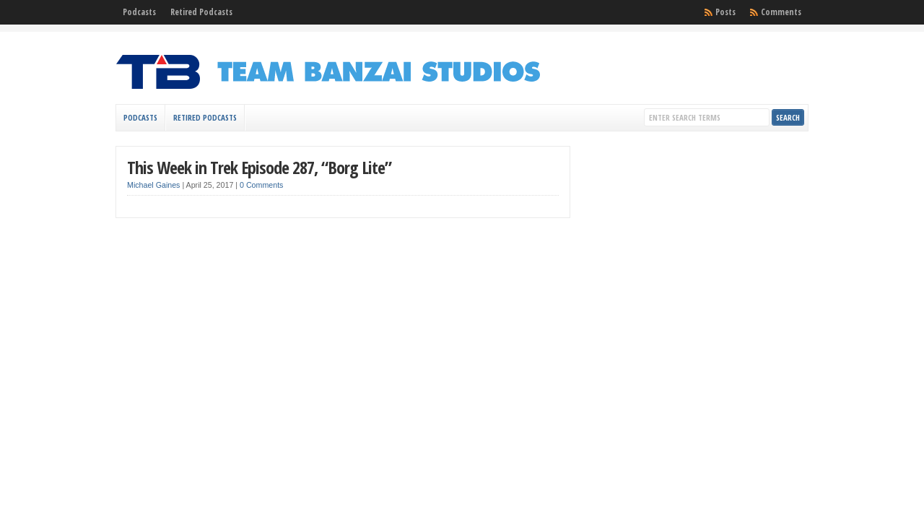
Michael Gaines (153, 185)
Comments (781, 12)
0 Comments (261, 185)
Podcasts (139, 12)
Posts (725, 12)
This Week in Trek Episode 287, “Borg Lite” (259, 167)
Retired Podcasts (201, 12)
